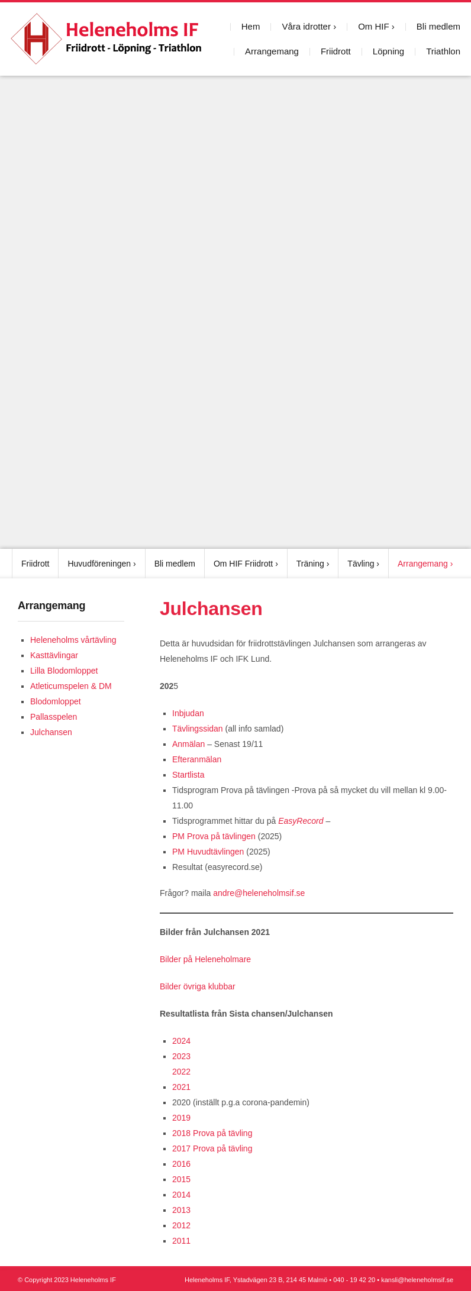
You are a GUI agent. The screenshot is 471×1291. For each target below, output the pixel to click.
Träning (310, 563)
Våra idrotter (306, 26)
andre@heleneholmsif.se (259, 893)
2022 (181, 1071)
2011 (181, 1240)
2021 (181, 1087)
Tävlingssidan (197, 728)
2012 (181, 1225)
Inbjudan (188, 713)
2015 (181, 1179)
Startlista (188, 774)
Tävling (360, 563)
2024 (181, 1041)
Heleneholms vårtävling (73, 640)
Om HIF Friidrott (243, 563)
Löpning (388, 51)
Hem (250, 26)
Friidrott (336, 51)
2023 (181, 1056)
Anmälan (188, 744)
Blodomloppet (55, 701)
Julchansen (51, 732)
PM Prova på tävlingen (214, 836)
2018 (181, 1133)
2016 (181, 1164)
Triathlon (443, 51)
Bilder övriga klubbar (198, 986)
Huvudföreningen (99, 563)
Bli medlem (438, 26)
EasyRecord (299, 821)
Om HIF (373, 26)
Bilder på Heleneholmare (205, 959)
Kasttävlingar (54, 655)
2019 (181, 1117)
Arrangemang (272, 51)
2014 (181, 1194)
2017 (181, 1148)
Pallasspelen (53, 716)
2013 (181, 1210)
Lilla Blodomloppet (64, 670)
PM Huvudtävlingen (209, 851)
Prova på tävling (222, 1133)
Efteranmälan (196, 759)
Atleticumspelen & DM (71, 686)
